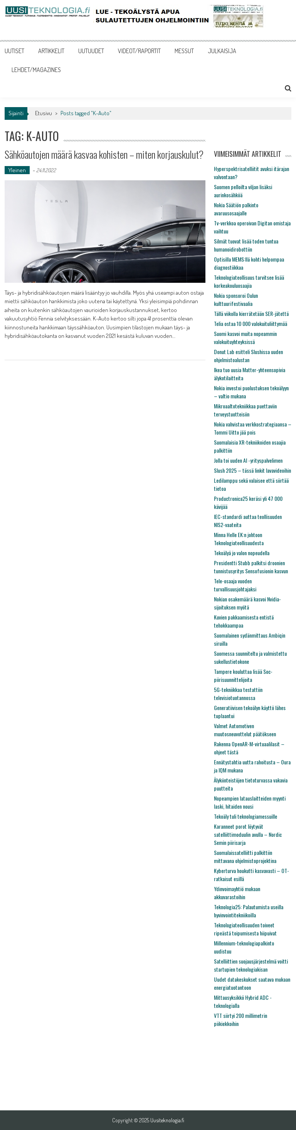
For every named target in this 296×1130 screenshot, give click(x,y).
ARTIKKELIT (51, 51)
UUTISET (14, 51)
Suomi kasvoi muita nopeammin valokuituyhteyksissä (245, 337)
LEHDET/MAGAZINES (36, 70)
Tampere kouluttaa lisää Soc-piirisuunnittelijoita (243, 675)
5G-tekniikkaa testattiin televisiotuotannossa (238, 693)
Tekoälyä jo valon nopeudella (241, 553)
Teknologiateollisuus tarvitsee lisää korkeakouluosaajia (249, 281)
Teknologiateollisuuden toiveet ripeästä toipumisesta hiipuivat (245, 929)
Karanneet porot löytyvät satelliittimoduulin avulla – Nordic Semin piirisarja (248, 834)
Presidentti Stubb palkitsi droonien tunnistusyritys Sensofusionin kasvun (251, 567)
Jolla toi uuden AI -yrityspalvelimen (248, 460)
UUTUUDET (91, 51)
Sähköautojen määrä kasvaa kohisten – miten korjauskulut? (104, 154)
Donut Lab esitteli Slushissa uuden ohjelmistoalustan (248, 356)
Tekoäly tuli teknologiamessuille (245, 816)
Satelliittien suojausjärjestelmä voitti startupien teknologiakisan (251, 965)
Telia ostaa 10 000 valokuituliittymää (250, 323)
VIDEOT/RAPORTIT (139, 51)
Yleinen (17, 170)
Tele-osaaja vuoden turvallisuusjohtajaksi (235, 585)
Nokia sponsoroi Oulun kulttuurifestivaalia (236, 299)
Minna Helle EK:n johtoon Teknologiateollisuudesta (239, 539)
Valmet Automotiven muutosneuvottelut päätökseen (245, 730)
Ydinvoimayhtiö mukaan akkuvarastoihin (237, 893)
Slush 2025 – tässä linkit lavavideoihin (252, 470)
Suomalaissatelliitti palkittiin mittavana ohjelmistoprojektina (245, 856)
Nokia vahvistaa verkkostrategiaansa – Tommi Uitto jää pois (252, 428)
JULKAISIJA (222, 51)
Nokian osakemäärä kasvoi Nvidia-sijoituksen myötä (247, 603)
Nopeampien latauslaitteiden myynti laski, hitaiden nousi (250, 802)
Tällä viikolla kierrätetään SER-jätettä (251, 313)
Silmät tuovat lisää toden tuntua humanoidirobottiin (246, 245)
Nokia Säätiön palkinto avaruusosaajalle (236, 209)
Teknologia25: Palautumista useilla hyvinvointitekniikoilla (248, 911)
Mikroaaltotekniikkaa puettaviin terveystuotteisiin (245, 410)
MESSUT (184, 51)
